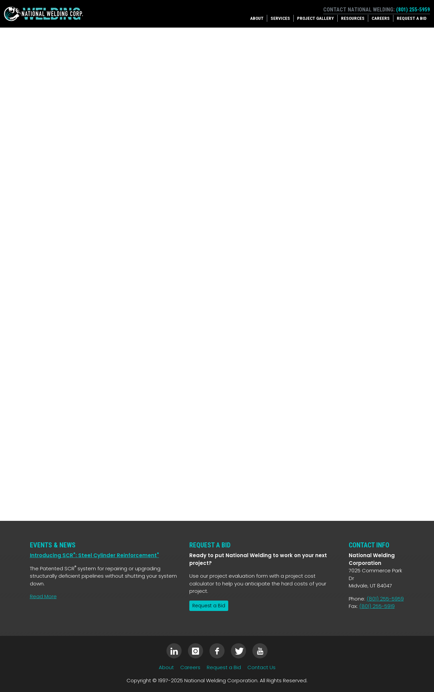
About (256, 18)
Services (280, 18)
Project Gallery (315, 18)
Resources (353, 18)
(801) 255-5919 (377, 606)
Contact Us (261, 667)
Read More (43, 596)
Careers (381, 18)
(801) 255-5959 (413, 9)
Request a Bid (412, 18)
